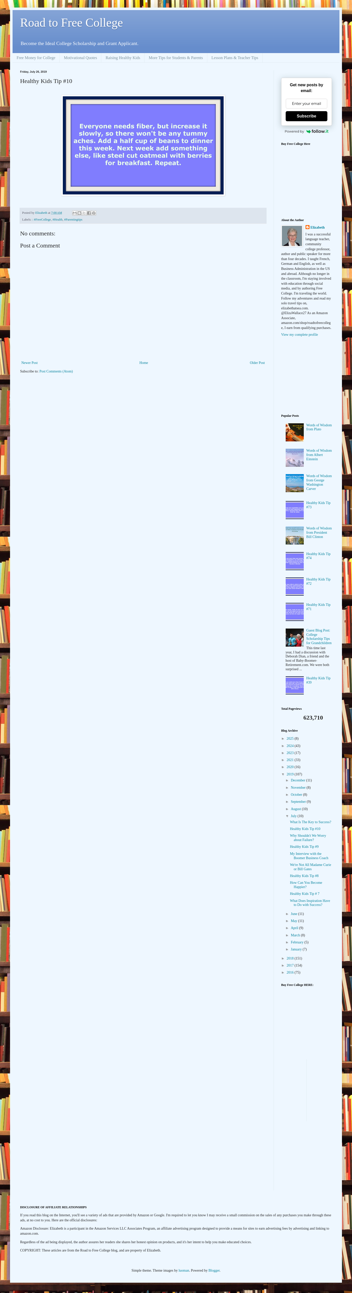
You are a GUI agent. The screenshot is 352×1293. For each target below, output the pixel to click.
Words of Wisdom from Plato (319, 427)
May (294, 921)
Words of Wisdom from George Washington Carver (319, 482)
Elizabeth (318, 227)
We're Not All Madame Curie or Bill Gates (310, 867)
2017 (291, 965)
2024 (291, 746)
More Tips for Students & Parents (176, 58)
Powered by (306, 131)
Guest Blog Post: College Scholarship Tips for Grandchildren (319, 637)
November (299, 787)
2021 (291, 760)
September (299, 802)
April (295, 928)
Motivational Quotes (80, 58)
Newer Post (29, 363)
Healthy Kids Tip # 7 (304, 894)
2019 (291, 774)
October (297, 795)
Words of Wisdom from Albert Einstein (319, 455)
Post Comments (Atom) (56, 371)
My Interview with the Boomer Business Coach (309, 856)
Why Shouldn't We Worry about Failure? (308, 838)
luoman (184, 1270)
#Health (58, 219)
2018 (291, 958)
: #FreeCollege (41, 219)
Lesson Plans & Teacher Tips (235, 58)
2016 (291, 972)
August (296, 809)
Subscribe (306, 116)
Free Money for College (36, 58)
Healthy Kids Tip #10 (305, 829)
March (296, 935)
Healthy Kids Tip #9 (304, 847)
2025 (291, 738)
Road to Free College (71, 22)
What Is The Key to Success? (310, 822)
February (297, 942)
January (297, 949)
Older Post (257, 363)
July (294, 816)
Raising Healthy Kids (123, 58)
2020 (291, 767)
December (298, 780)
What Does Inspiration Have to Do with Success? (310, 903)
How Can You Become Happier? (306, 885)
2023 (291, 753)
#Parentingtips (73, 219)
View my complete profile (299, 335)
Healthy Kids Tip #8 (304, 876)
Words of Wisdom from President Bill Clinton (319, 532)
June (294, 914)
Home (143, 363)
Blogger (214, 1270)
